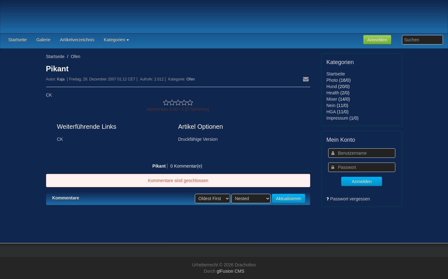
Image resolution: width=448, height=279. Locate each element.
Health (332, 92)
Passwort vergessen (350, 198)
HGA (331, 111)
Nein (330, 105)
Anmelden (377, 39)
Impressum (337, 118)
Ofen (75, 56)
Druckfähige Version (198, 139)
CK (49, 95)
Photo (332, 80)
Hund (331, 86)
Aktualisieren (288, 198)
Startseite (55, 56)
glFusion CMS (230, 271)
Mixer (331, 99)
